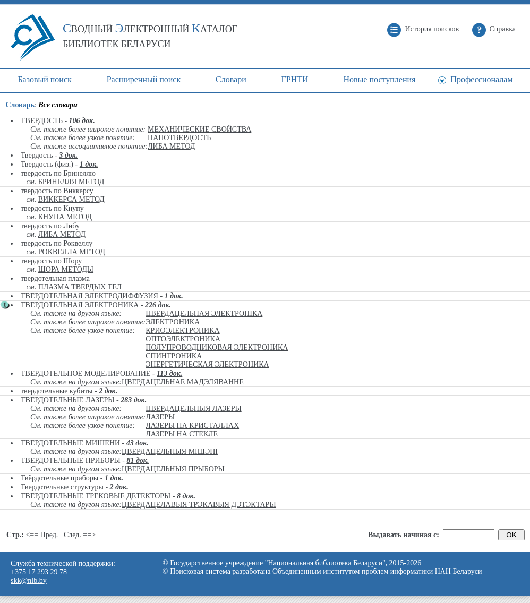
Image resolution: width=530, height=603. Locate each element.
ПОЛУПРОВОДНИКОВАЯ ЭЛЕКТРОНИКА (217, 347)
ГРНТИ (295, 79)
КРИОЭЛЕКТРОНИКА (182, 330)
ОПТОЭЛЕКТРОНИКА (183, 339)
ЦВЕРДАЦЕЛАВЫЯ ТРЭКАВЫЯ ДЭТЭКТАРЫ (199, 505)
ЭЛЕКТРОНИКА (173, 322)
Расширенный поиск (144, 79)
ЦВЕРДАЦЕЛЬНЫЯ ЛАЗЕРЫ (193, 408)
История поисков (432, 29)
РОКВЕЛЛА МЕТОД (71, 252)
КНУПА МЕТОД (65, 217)
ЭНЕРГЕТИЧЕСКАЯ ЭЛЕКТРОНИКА (207, 364)
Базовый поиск (44, 79)
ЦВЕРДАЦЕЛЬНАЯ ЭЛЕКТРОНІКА (204, 313)
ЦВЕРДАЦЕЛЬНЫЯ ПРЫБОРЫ (173, 469)
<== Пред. (41, 535)
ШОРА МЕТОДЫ (65, 269)
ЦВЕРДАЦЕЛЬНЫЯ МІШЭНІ (170, 451)
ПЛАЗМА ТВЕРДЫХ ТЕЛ (80, 287)
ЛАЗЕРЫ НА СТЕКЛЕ (182, 434)
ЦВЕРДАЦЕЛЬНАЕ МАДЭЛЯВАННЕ (183, 382)
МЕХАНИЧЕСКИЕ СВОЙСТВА (199, 129)
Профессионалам (481, 79)
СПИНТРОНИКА (174, 356)
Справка (503, 29)
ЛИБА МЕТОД (171, 146)
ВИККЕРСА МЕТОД (71, 199)
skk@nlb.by (29, 580)
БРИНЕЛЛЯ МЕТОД (71, 182)
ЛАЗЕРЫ (160, 417)
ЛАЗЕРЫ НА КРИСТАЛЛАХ (192, 425)
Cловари (231, 79)
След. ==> (80, 535)
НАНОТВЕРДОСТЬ (179, 138)
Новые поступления (379, 79)
